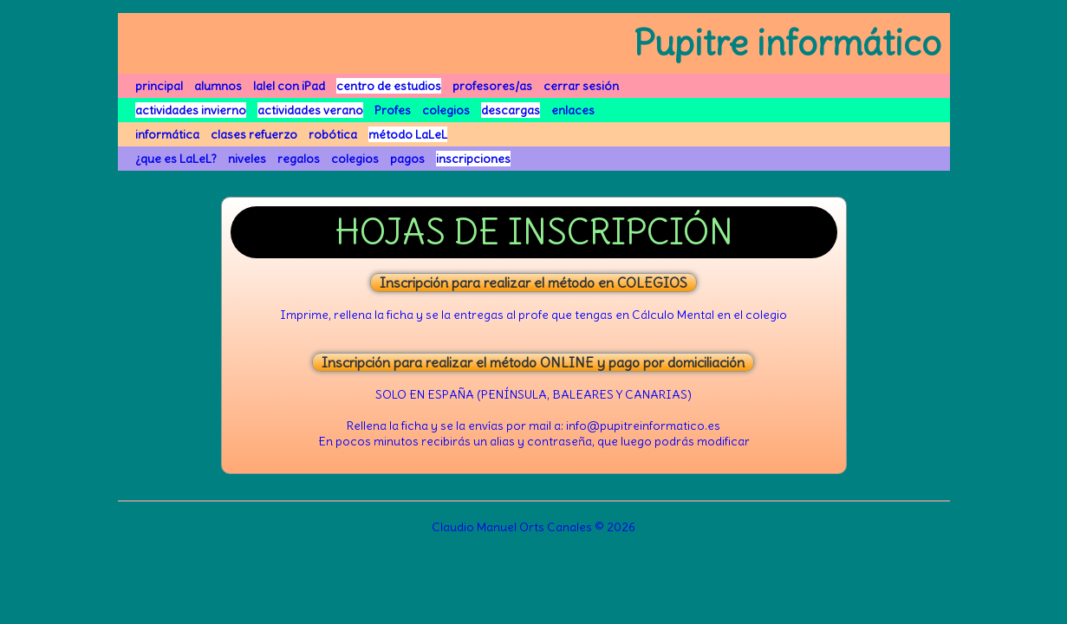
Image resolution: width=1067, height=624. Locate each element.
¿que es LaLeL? (176, 158)
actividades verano (310, 110)
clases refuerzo (254, 134)
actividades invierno (190, 110)
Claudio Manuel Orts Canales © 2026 (533, 527)
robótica (333, 134)
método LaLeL (407, 134)
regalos (298, 158)
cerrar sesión (581, 86)
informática (167, 134)
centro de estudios (388, 86)
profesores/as (492, 86)
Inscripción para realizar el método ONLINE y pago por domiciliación (533, 362)
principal (159, 86)
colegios (446, 110)
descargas (510, 110)
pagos (407, 158)
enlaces (573, 110)
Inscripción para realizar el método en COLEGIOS (533, 282)
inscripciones (473, 158)
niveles (247, 158)
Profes (392, 110)
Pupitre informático (787, 43)
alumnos (218, 86)
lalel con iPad (289, 86)
